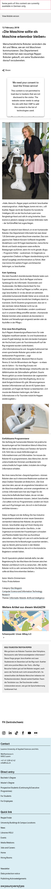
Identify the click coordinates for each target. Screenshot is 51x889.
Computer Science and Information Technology (22, 591)
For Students (6, 796)
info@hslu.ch (6, 763)
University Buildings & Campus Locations (18, 822)
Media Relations (7, 842)
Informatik (14, 598)
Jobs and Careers (8, 847)
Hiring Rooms (6, 857)
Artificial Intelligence (35, 598)
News (3, 828)
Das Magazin (16, 588)
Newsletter (5, 868)
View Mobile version (10, 16)
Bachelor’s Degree (8, 778)
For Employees (7, 801)
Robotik (22, 598)
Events (3, 838)
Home (3, 852)
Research (6, 595)
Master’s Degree (7, 783)
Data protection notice (10, 873)
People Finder (6, 818)
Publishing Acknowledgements (13, 878)
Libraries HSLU (7, 832)
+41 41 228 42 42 (8, 760)
